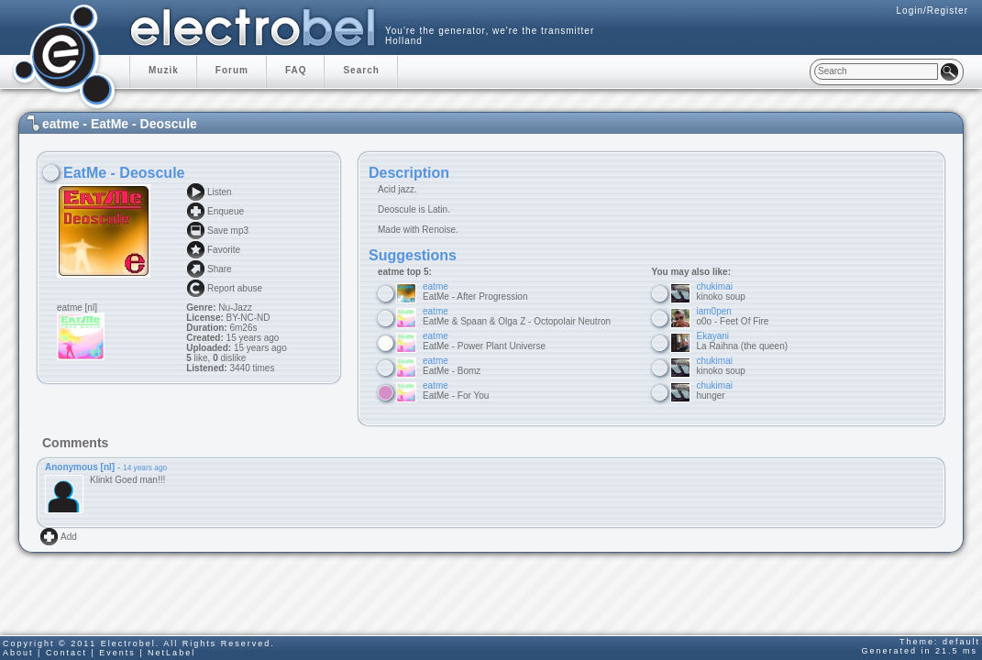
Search (361, 70)
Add (69, 537)
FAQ (296, 70)
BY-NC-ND (247, 318)
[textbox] (876, 71)
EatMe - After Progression (475, 291)
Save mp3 (227, 231)
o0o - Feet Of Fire (733, 316)
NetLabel (171, 652)
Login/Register (932, 11)
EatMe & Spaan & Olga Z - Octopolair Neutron (517, 316)
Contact (66, 652)
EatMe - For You (456, 390)
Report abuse (234, 288)
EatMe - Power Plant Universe (484, 341)
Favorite (223, 250)
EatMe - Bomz (451, 366)
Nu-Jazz (235, 307)
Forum (231, 70)
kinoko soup (721, 291)
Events (117, 652)
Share (219, 269)
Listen (219, 192)
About (18, 652)
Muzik (164, 70)
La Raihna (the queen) (743, 341)
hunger (715, 390)
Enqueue (225, 211)
